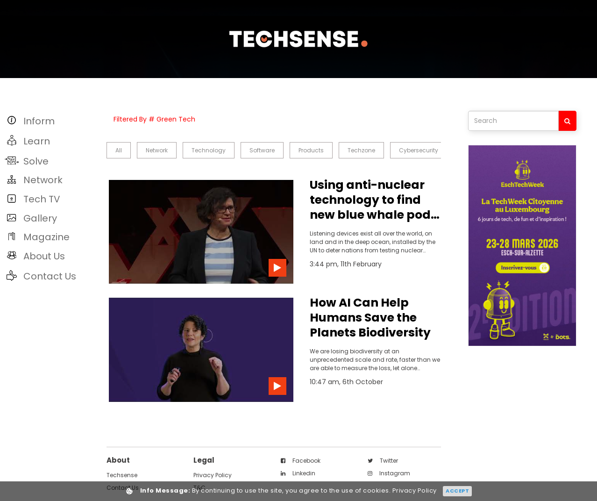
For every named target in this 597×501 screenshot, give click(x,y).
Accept (457, 490)
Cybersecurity (418, 150)
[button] (51, 120)
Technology (209, 150)
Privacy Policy (212, 475)
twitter (383, 461)
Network (157, 150)
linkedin (298, 473)
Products (311, 150)
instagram (389, 473)
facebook (300, 461)
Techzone (361, 150)
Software (262, 150)
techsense (122, 475)
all (118, 150)
